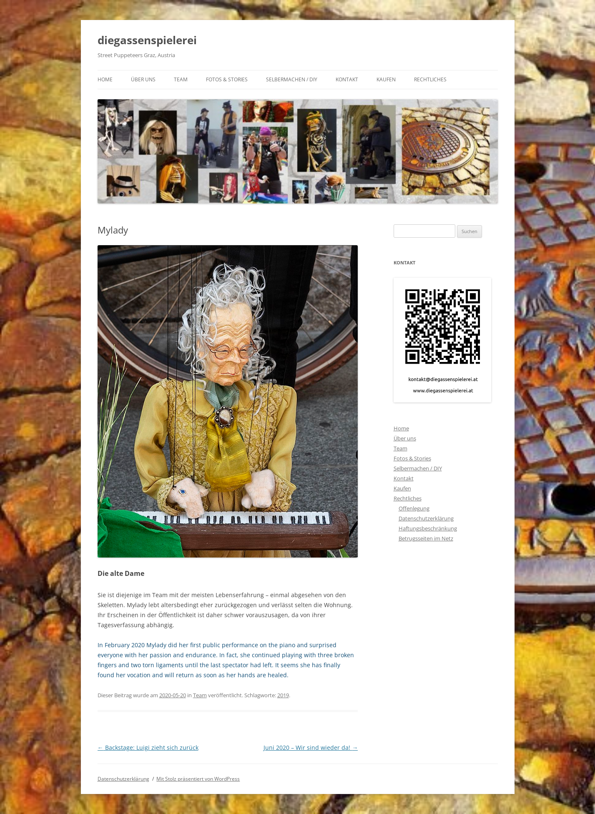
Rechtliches (430, 79)
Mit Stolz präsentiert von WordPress (198, 778)
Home (105, 79)
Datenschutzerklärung (426, 518)
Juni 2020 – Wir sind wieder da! (311, 747)
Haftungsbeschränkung (428, 528)
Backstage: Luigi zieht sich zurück (148, 747)
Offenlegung (414, 508)
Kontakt (347, 79)
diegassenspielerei (147, 40)
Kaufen (386, 79)
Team (181, 79)
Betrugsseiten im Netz (426, 538)
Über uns (143, 79)
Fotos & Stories (227, 79)
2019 (283, 695)
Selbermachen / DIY (291, 79)
